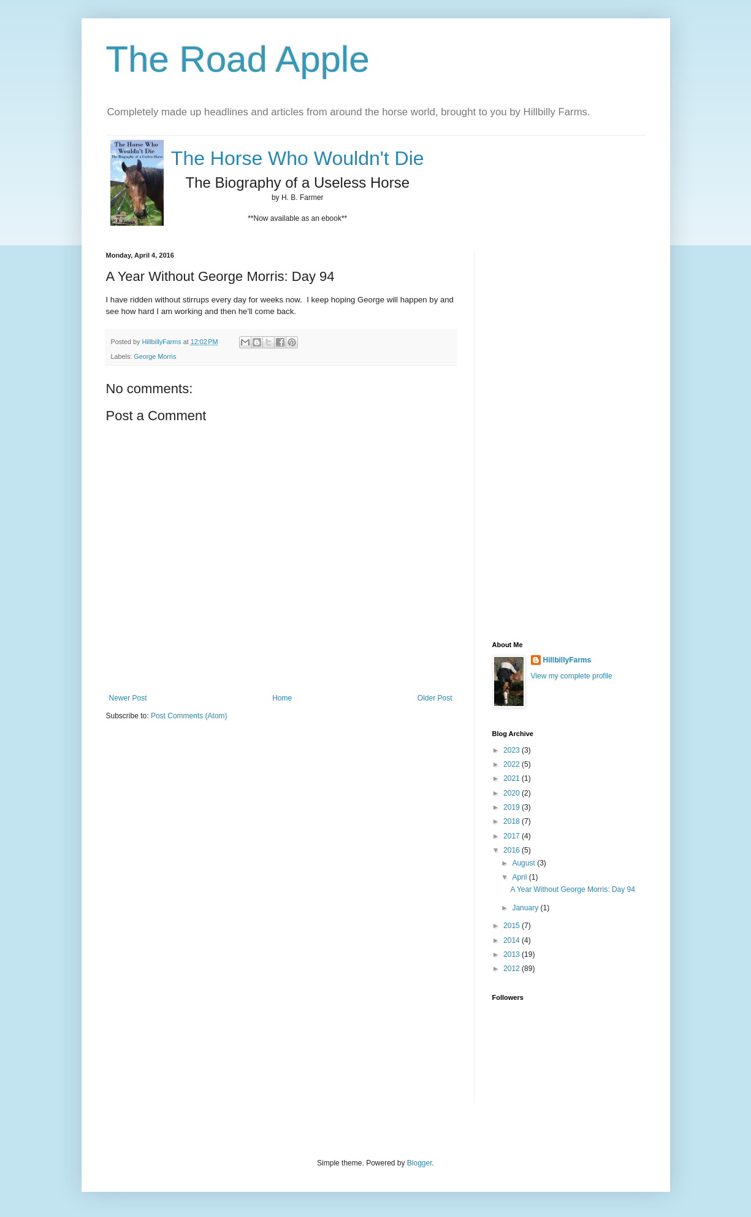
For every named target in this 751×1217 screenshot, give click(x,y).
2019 (512, 807)
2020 (512, 793)
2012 (512, 968)
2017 (512, 836)
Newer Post (128, 698)
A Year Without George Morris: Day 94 (572, 889)
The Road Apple (238, 59)
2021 (512, 778)
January (526, 908)
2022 (512, 764)
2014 (512, 940)
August (524, 863)
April (520, 877)
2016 (512, 850)
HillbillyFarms (567, 660)
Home (282, 698)
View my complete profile (571, 676)
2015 (512, 925)
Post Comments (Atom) (189, 716)
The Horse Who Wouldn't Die (297, 158)
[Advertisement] (541, 435)
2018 (512, 821)
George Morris (155, 356)
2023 (512, 750)
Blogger (419, 1163)
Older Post (434, 698)
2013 (512, 954)
